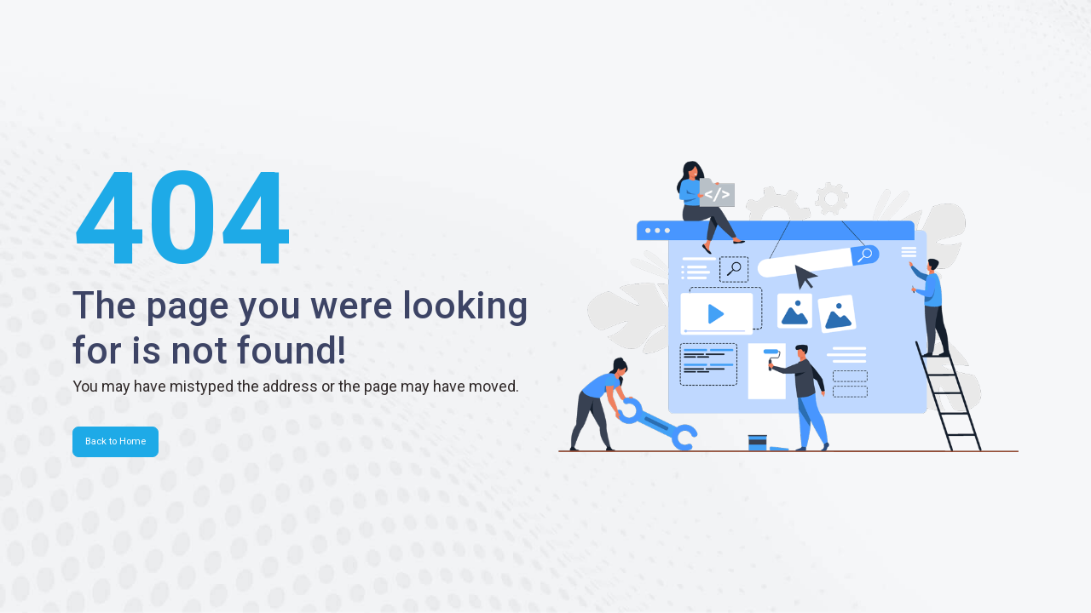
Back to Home (115, 441)
